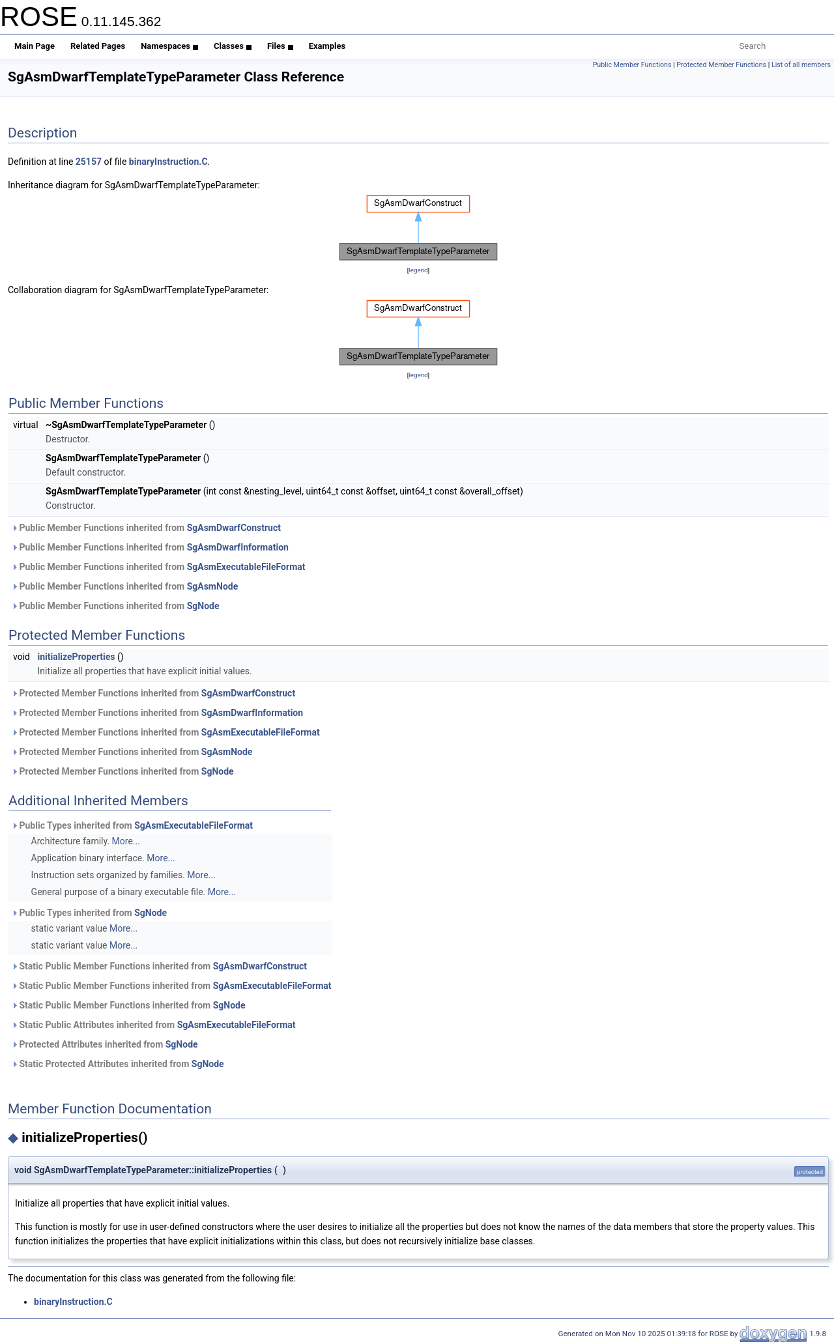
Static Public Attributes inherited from (153, 1025)
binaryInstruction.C (168, 161)
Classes (233, 46)
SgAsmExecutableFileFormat (246, 567)
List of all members (801, 65)
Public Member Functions (632, 65)
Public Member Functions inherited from (146, 527)
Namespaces (169, 46)
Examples (327, 46)
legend (418, 270)
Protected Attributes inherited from (104, 1044)
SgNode (203, 606)
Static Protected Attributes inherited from (117, 1064)
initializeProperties (76, 656)
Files (280, 46)
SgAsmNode (212, 586)
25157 (89, 161)
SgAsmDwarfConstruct (234, 527)
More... (126, 841)
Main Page (34, 46)
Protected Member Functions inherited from (153, 693)
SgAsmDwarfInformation (238, 547)
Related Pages (97, 46)
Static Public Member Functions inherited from (159, 966)
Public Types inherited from (132, 825)
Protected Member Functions (721, 65)
